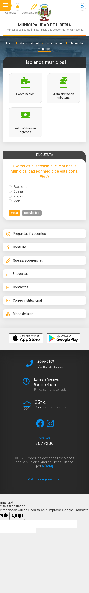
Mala (15, 201)
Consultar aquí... (50, 366)
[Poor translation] (17, 516)
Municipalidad (29, 43)
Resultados (31, 213)
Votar (14, 213)
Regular (17, 196)
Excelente (18, 187)
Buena (16, 191)
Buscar (82, 7)
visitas (44, 441)
